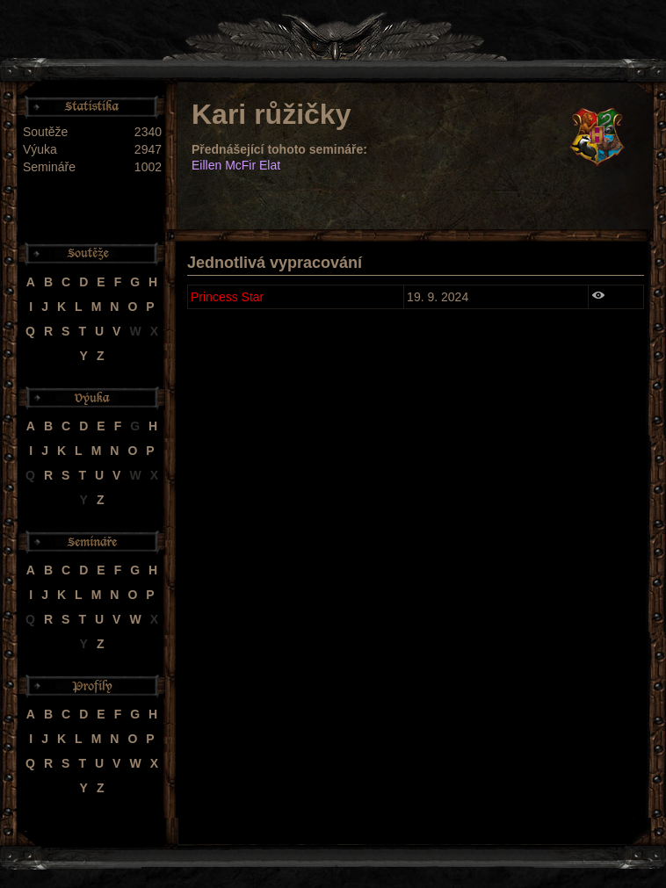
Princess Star (227, 297)
